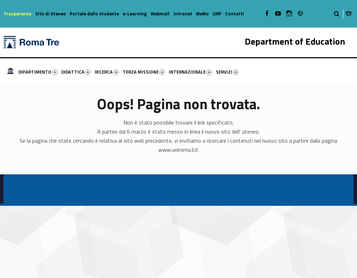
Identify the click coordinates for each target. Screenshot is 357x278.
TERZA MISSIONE (144, 71)
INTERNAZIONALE (190, 71)
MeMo (202, 13)
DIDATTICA (76, 71)
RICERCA (107, 71)
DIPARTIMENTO (38, 71)
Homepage (10, 72)
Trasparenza (17, 13)
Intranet (183, 13)
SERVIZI (227, 71)
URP (217, 13)
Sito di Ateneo (50, 13)
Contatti (234, 13)
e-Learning (135, 13)
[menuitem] (10, 72)
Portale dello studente (94, 13)
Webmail (160, 13)
